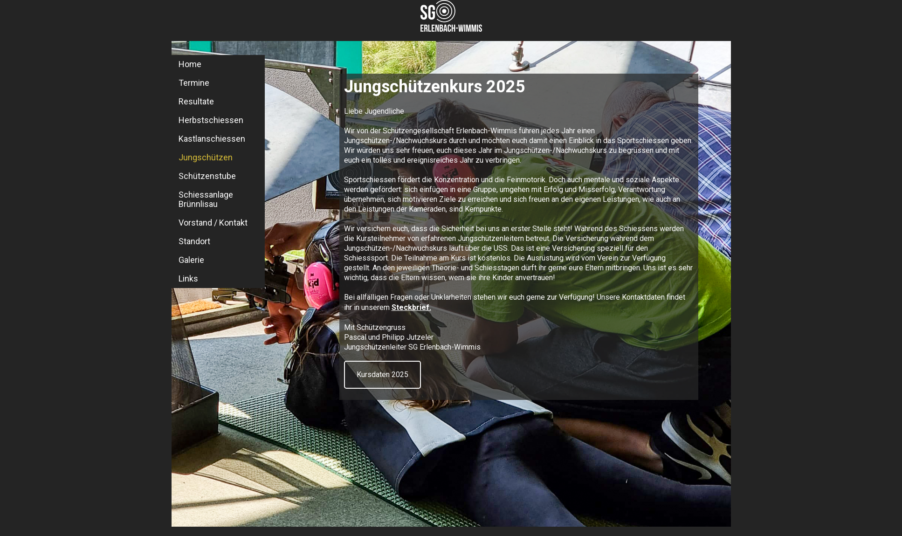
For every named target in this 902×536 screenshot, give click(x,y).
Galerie (191, 260)
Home (190, 64)
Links (188, 278)
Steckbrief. (411, 307)
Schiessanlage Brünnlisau (206, 199)
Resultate (196, 101)
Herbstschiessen (211, 120)
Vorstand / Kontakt (213, 222)
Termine (194, 83)
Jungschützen (206, 157)
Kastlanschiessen (212, 139)
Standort (194, 241)
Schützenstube (207, 176)
